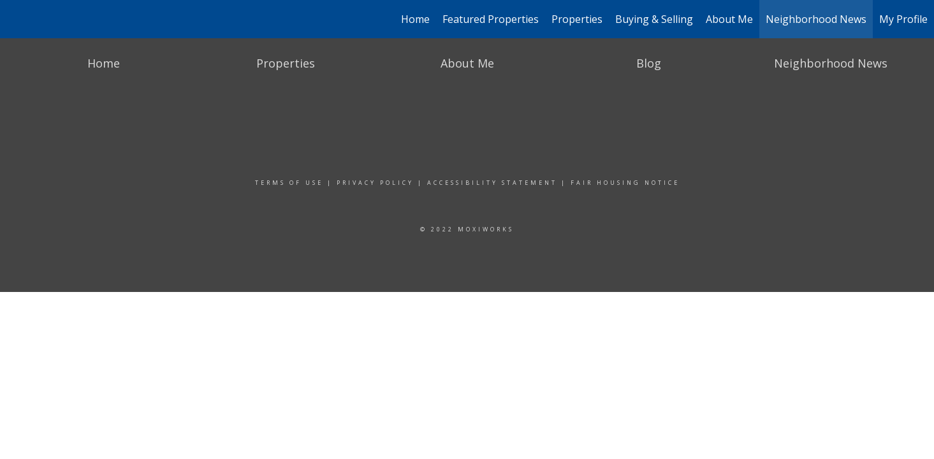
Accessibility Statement (492, 182)
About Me (729, 19)
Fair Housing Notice (625, 182)
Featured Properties (490, 19)
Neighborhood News (816, 19)
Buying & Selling (654, 19)
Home (415, 19)
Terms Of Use (289, 182)
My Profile (903, 19)
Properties (576, 19)
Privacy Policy (375, 182)
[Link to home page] (16, 19)
